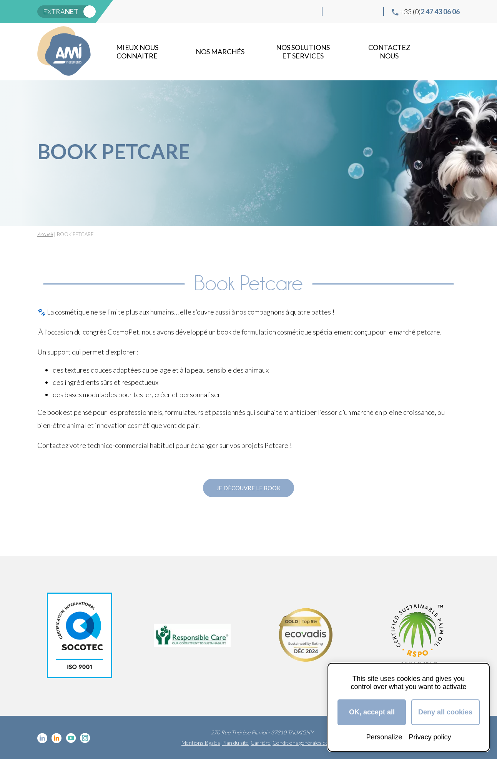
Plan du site (235, 742)
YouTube (359, 11)
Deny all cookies (445, 712)
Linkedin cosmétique (334, 11)
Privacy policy (430, 737)
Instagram (371, 11)
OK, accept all (372, 712)
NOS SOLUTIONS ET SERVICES (303, 51)
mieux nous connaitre (137, 51)
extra (60, 11)
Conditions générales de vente (307, 742)
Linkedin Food (346, 11)
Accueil (45, 234)
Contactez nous (389, 51)
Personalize (384, 737)
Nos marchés (220, 51)
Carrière (261, 742)
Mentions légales (200, 742)
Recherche (452, 51)
